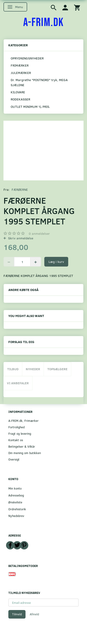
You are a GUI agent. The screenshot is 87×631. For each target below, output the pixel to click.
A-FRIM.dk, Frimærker (23, 421)
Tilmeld (17, 614)
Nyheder (33, 369)
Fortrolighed (16, 427)
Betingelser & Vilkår (21, 446)
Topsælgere (57, 369)
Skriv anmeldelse (20, 238)
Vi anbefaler (18, 383)
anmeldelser (39, 233)
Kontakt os (15, 440)
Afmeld (34, 614)
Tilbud (13, 369)
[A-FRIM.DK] (43, 22)
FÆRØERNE (20, 189)
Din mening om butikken (24, 453)
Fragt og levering (19, 433)
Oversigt (13, 459)
